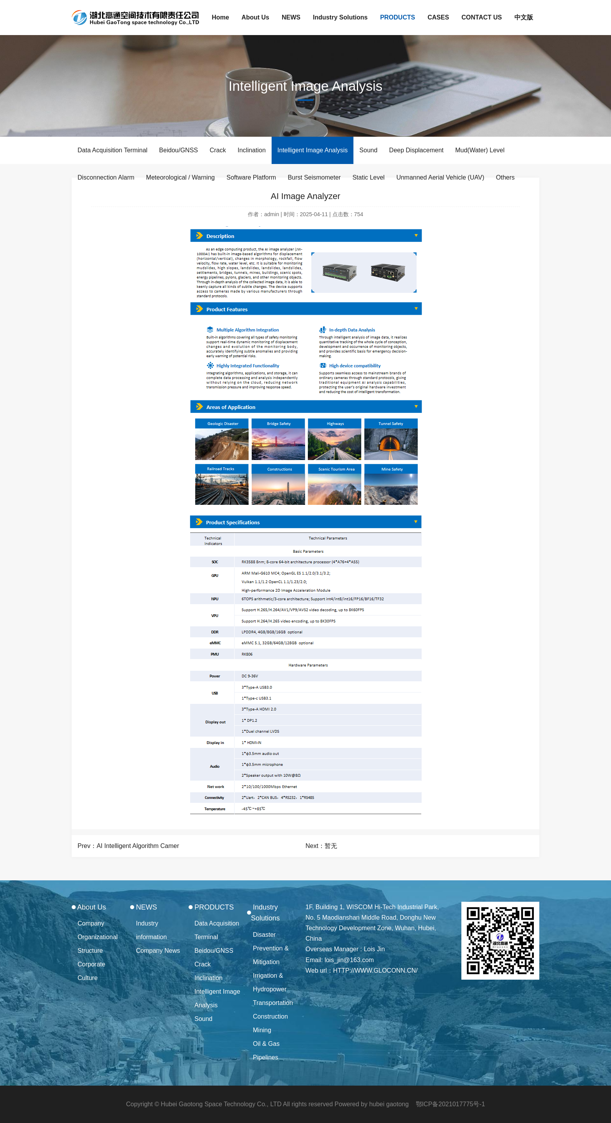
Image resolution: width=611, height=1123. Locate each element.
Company (91, 923)
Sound (368, 150)
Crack (218, 150)
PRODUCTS (397, 17)
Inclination (252, 150)
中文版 (523, 17)
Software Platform (251, 177)
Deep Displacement (416, 150)
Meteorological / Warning (180, 177)
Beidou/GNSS (178, 150)
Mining (262, 1030)
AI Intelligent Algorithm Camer (138, 846)
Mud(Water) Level (480, 150)
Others (505, 177)
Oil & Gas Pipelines (266, 1050)
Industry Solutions (340, 17)
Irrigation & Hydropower (269, 982)
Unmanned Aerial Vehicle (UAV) (440, 177)
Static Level (368, 177)
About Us (255, 17)
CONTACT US (481, 17)
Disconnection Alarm (106, 177)
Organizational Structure (98, 944)
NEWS (291, 17)
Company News (158, 950)
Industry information (151, 930)
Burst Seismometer (314, 177)
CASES (438, 17)
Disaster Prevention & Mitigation (271, 948)
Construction (270, 1016)
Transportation (273, 1003)
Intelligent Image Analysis (312, 150)
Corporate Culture (91, 971)
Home (220, 17)
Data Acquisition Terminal (112, 150)
